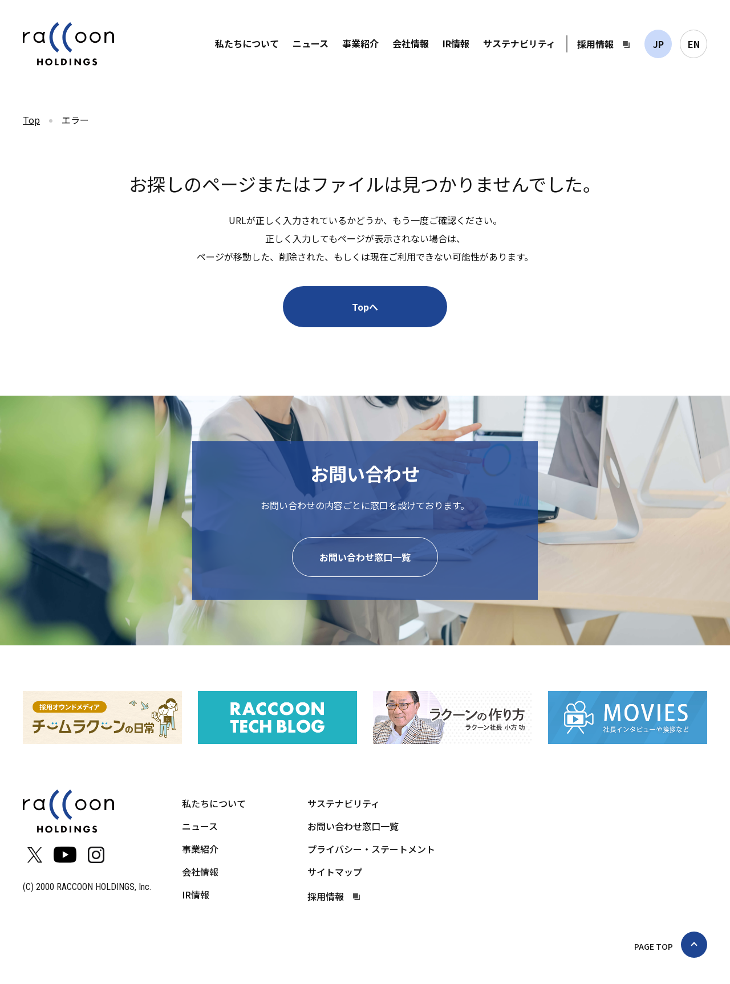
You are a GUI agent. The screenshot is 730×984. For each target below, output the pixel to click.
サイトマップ (334, 872)
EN (694, 44)
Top (31, 120)
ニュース (310, 43)
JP (658, 44)
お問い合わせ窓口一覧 (365, 557)
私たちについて (247, 43)
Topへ (365, 307)
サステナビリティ (519, 43)
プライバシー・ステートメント (371, 849)
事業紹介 (360, 43)
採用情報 (595, 44)
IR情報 (456, 43)
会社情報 (410, 43)
